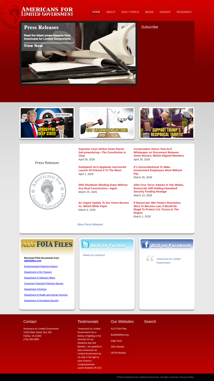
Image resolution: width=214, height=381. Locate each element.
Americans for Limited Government (48, 10)
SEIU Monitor (117, 346)
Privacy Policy (187, 377)
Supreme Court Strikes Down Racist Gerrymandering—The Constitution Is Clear (102, 152)
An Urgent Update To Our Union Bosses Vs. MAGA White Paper (103, 204)
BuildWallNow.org (120, 334)
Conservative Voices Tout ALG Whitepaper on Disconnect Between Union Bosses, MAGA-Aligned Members (159, 152)
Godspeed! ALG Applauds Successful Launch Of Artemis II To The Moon (102, 169)
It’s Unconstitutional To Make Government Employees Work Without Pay (158, 170)
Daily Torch (116, 341)
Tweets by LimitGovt (93, 255)
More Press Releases (90, 224)
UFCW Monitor (118, 353)
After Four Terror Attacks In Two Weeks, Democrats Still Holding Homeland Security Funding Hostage (159, 188)
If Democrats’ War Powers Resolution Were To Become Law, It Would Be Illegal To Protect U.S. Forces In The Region (157, 207)
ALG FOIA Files (119, 328)
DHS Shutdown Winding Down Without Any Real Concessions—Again (103, 186)
